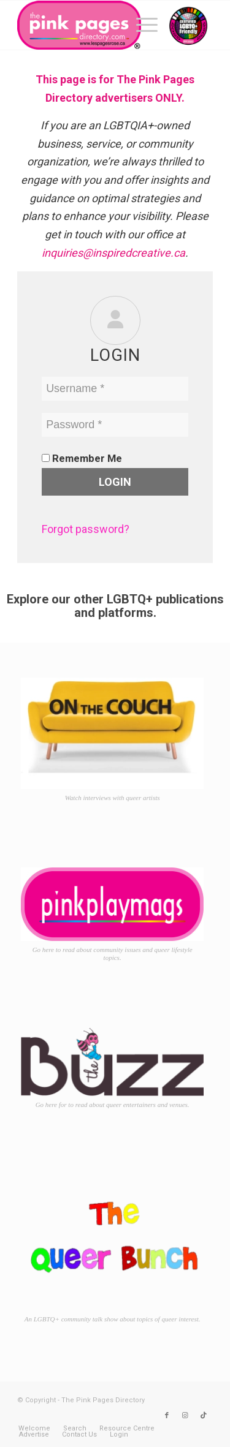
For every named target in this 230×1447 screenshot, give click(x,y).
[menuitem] (141, 25)
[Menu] (141, 25)
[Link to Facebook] (167, 1416)
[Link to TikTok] (203, 1416)
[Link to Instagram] (185, 1416)
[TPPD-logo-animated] (95, 25)
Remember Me (82, 458)
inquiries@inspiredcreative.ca (113, 252)
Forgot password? (85, 529)
